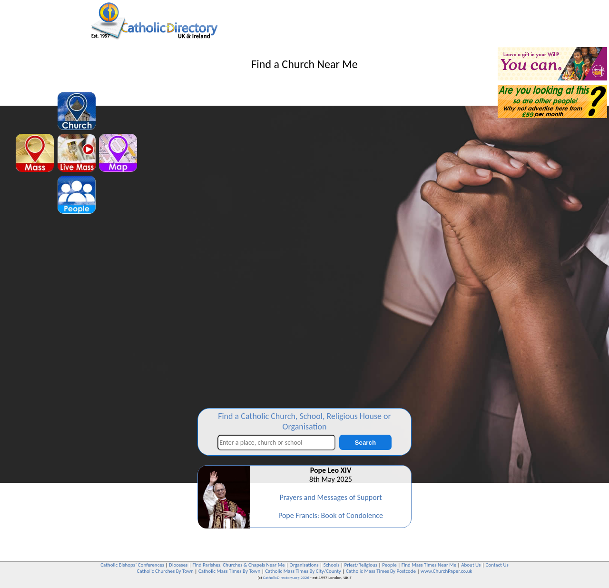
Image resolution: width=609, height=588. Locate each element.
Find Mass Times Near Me (429, 565)
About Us (471, 565)
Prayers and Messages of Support (330, 497)
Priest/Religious (361, 565)
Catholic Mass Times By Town (229, 571)
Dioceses (178, 565)
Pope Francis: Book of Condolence (330, 515)
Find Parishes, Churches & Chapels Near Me (238, 565)
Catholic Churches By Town (165, 571)
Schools (332, 565)
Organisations (304, 565)
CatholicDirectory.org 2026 (286, 577)
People (389, 565)
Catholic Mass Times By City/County (303, 571)
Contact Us (496, 565)
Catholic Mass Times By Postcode (381, 571)
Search (365, 442)
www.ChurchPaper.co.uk (446, 571)
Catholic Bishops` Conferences (132, 565)
